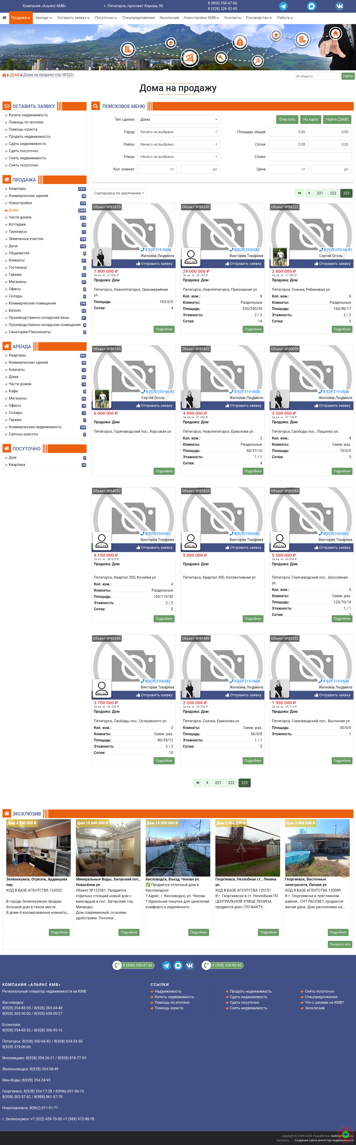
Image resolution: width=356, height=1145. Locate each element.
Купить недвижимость (174, 997)
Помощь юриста (169, 1008)
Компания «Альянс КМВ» (44, 6)
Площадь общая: (251, 132)
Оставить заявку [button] (73, 17)
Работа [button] (285, 17)
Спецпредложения (138, 17)
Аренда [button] (44, 17)
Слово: (260, 156)
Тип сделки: (125, 119)
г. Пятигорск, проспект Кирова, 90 (133, 6)
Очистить (287, 119)
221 (320, 193)
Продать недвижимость (251, 991)
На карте (310, 119)
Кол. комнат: (124, 169)
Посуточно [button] (106, 17)
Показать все (340, 944)
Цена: (261, 169)
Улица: (129, 156)
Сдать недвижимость (248, 997)
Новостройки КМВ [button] (202, 17)
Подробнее (59, 932)
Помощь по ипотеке (172, 1002)
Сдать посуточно (244, 1002)
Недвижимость (168, 991)
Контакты (232, 17)
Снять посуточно (319, 991)
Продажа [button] (21, 17)
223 (346, 193)
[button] (178, 119)
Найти (348, 76)
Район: (129, 144)
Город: (129, 132)
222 (333, 193)
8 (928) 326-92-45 (222, 8)
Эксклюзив (169, 17)
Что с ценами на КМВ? (324, 1002)
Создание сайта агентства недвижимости (324, 1140)
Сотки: (260, 144)
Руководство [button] (259, 17)
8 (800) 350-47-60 (222, 3)
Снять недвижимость (248, 1008)
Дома (15, 75)
